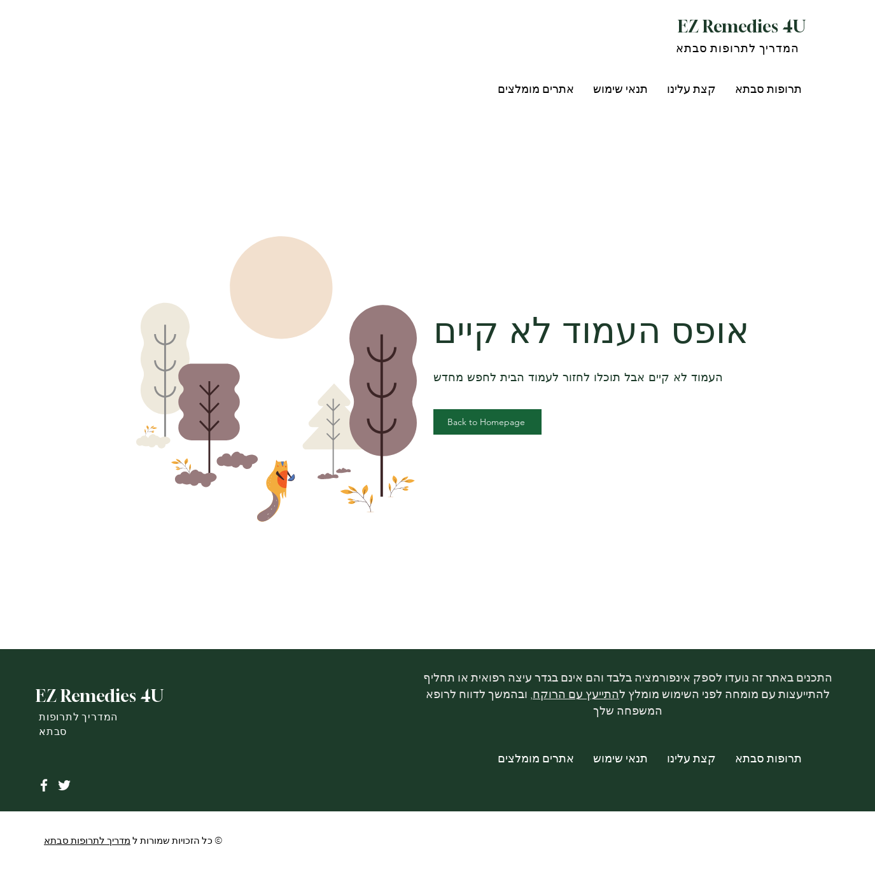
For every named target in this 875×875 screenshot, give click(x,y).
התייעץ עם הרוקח (576, 694)
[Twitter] (64, 785)
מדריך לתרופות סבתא (87, 841)
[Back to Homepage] (487, 422)
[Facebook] (44, 785)
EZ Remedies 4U (742, 26)
